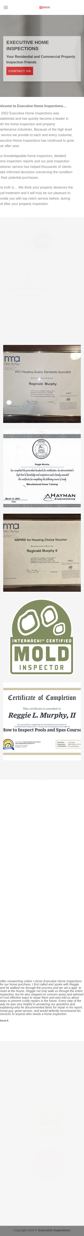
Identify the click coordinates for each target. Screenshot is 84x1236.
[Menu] (5, 7)
